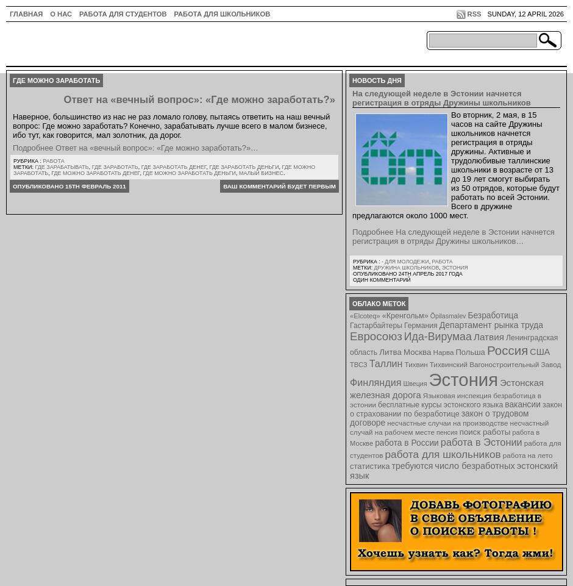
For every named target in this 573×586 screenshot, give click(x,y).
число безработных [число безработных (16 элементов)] (474, 466)
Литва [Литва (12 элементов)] (390, 352)
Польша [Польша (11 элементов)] (470, 352)
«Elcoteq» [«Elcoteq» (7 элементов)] (365, 316)
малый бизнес (261, 173)
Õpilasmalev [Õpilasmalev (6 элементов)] (448, 316)
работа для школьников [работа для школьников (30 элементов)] (443, 454)
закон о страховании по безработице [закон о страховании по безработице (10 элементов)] (456, 409)
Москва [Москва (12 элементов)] (418, 352)
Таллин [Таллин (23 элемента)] (386, 363)
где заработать (115, 167)
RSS (475, 14)
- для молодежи (405, 262)
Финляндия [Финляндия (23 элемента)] (375, 382)
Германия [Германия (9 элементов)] (421, 325)
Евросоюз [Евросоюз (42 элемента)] (376, 336)
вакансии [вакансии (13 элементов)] (523, 404)
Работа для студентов (122, 14)
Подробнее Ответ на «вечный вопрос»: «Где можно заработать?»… (135, 147)
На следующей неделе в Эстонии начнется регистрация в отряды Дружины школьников (441, 98)
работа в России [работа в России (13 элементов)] (407, 443)
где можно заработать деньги (189, 173)
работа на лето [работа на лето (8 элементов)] (528, 455)
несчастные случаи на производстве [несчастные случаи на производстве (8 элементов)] (447, 423)
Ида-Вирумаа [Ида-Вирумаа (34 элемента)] (438, 337)
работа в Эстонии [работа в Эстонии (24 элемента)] (481, 442)
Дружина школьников (406, 268)
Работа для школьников (222, 14)
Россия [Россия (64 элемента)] (507, 350)
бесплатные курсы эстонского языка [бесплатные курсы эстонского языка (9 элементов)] (440, 405)
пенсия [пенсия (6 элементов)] (447, 432)
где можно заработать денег (95, 173)
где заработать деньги (244, 167)
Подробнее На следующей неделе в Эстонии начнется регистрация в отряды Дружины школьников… (453, 236)
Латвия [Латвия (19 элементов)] (489, 337)
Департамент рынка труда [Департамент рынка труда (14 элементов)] (491, 325)
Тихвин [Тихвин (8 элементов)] (416, 364)
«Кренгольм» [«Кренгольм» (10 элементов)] (405, 316)
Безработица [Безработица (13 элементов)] (493, 315)
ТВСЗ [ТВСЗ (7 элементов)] (359, 364)
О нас (61, 14)
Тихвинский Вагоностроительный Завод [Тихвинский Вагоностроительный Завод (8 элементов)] (495, 364)
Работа (53, 161)
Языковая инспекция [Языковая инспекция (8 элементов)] (457, 395)
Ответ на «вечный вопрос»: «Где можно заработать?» (199, 99)
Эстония (455, 268)
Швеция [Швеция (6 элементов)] (415, 383)
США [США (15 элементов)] (540, 352)
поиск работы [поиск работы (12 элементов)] (485, 432)
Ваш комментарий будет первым (279, 186)
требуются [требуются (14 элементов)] (412, 466)
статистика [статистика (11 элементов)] (370, 466)
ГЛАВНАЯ (26, 14)
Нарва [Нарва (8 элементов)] (443, 352)
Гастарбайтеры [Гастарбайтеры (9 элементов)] (376, 325)
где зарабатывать (62, 167)
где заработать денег (174, 167)
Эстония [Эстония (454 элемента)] (464, 380)
